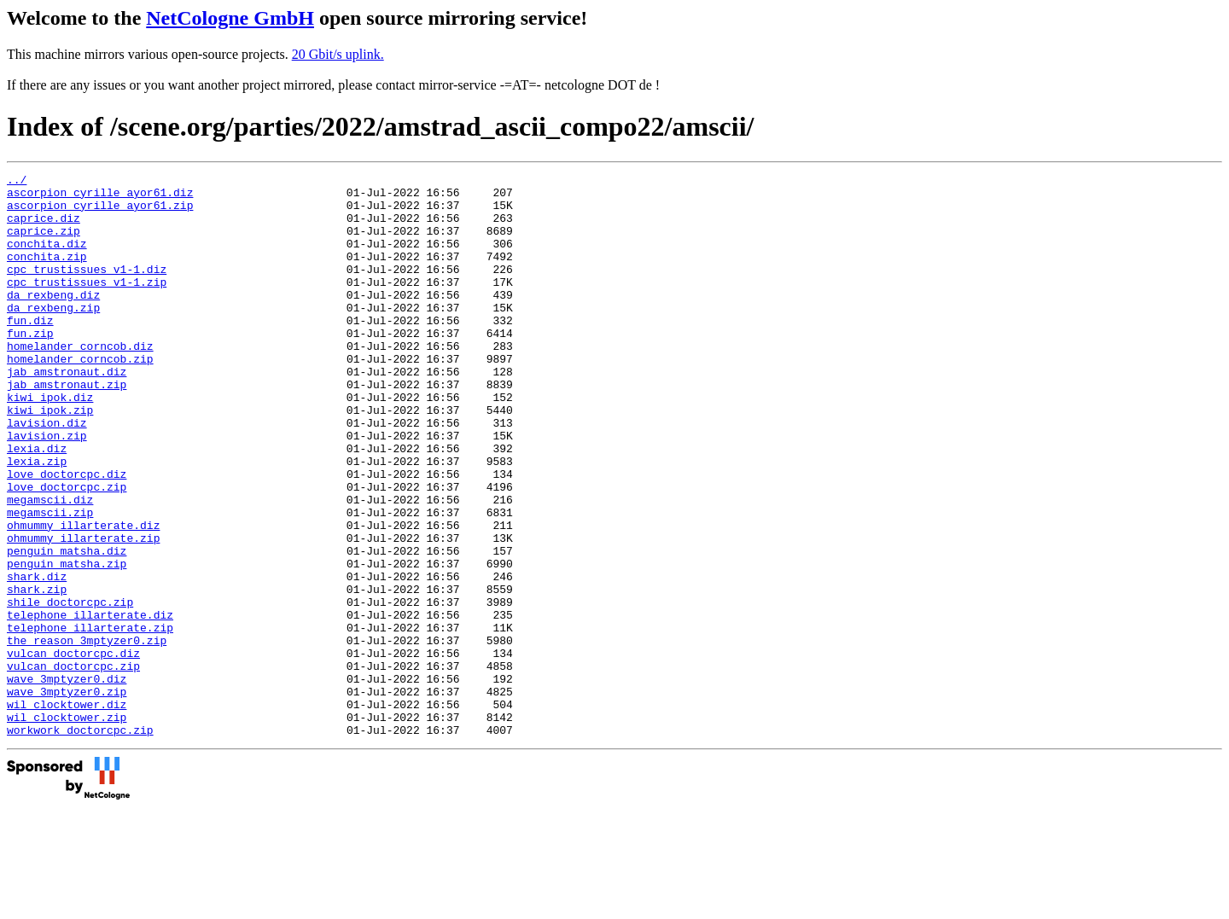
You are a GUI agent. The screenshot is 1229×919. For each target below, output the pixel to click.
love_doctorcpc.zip (66, 550)
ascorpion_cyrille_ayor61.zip (100, 212)
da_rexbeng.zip (53, 335)
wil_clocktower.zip (66, 827)
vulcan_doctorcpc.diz (73, 750)
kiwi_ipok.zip (50, 458)
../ (16, 181)
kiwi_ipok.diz (50, 443)
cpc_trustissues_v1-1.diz (86, 289)
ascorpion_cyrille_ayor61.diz (100, 197)
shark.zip (37, 673)
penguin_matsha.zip (66, 642)
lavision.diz (47, 473)
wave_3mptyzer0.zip (66, 796)
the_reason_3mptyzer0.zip (86, 734)
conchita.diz (47, 258)
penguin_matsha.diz (66, 627)
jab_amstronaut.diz (66, 412)
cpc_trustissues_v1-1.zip (86, 304)
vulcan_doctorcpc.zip (73, 765)
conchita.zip (47, 274)
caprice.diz (43, 228)
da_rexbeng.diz (53, 320)
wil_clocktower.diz (66, 811)
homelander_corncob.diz (80, 381)
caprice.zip (43, 243)
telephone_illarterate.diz (90, 704)
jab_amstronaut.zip (66, 427)
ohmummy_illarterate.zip (83, 611)
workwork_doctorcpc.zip (80, 842)
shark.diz (37, 658)
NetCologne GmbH (230, 18)
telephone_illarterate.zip (90, 719)
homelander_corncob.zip (80, 396)
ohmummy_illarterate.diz (83, 596)
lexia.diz (37, 504)
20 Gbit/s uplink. (338, 54)
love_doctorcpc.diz (66, 535)
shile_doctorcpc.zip (70, 688)
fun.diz (30, 350)
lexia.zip (37, 519)
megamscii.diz (50, 565)
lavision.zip (47, 489)
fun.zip (30, 366)
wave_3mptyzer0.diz (66, 780)
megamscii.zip (50, 581)
